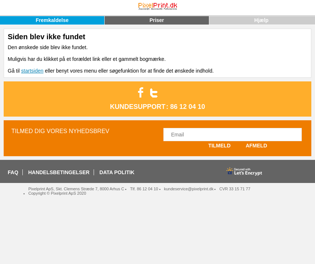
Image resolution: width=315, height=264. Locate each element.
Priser (156, 20)
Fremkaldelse (52, 20)
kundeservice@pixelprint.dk (189, 189)
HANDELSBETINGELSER (59, 172)
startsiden (32, 71)
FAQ (13, 172)
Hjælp (261, 20)
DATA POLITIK (116, 172)
